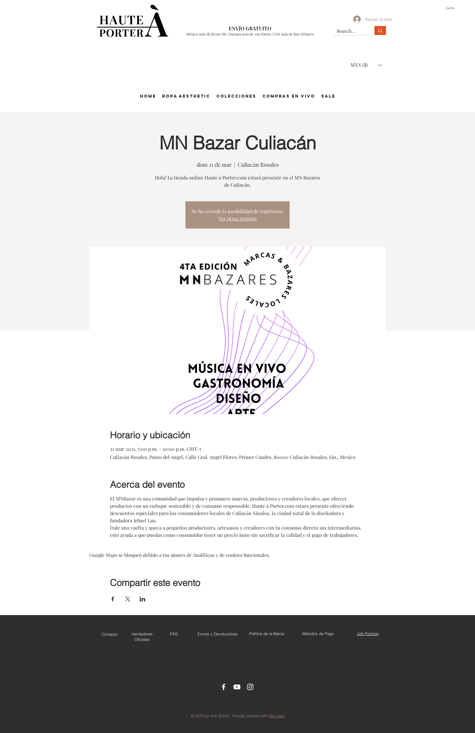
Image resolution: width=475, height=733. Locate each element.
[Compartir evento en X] (128, 599)
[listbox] (366, 65)
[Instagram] (250, 687)
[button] (453, 8)
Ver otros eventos (237, 218)
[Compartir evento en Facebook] (113, 599)
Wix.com (277, 715)
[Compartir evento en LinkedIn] (142, 599)
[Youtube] (237, 687)
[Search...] (349, 31)
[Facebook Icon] (223, 687)
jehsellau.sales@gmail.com (253, 727)
